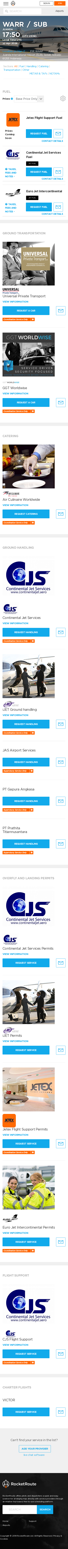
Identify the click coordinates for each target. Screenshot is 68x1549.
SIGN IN (46, 3)
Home (5, 1521)
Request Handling (27, 632)
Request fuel (38, 133)
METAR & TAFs (38, 73)
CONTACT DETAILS (52, 140)
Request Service (27, 962)
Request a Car (27, 310)
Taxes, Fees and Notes (10, 173)
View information (16, 301)
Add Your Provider (35, 1448)
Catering (43, 66)
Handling (31, 66)
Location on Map (14, 51)
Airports (59, 11)
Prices (8, 98)
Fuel (21, 66)
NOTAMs (54, 73)
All (15, 66)
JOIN (60, 3)
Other (26, 69)
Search (45, 1509)
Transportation (11, 69)
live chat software (34, 1454)
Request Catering (27, 514)
